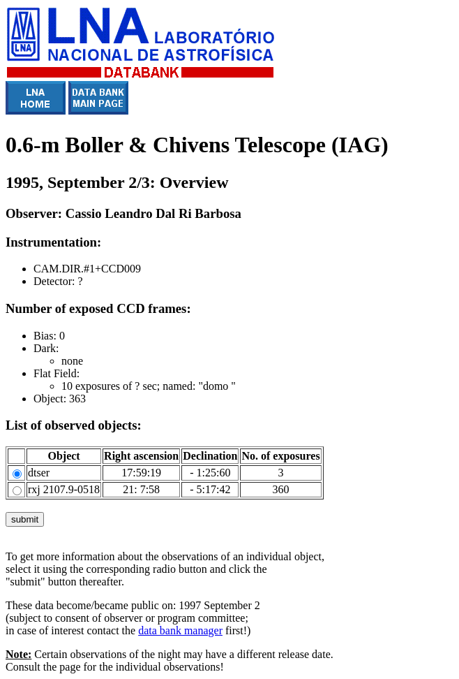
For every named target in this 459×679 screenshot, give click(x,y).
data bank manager (180, 630)
